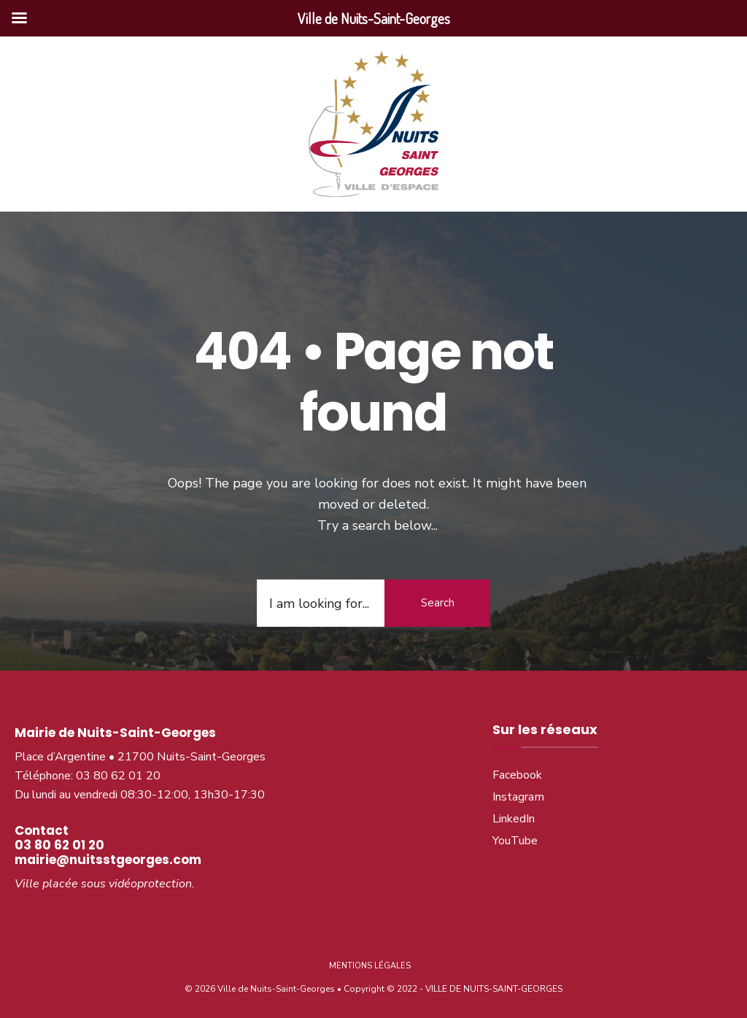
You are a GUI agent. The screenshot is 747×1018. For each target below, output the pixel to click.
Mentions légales (370, 965)
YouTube (515, 841)
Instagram (518, 797)
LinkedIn (513, 819)
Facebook (517, 775)
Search (437, 602)
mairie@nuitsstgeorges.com (108, 859)
